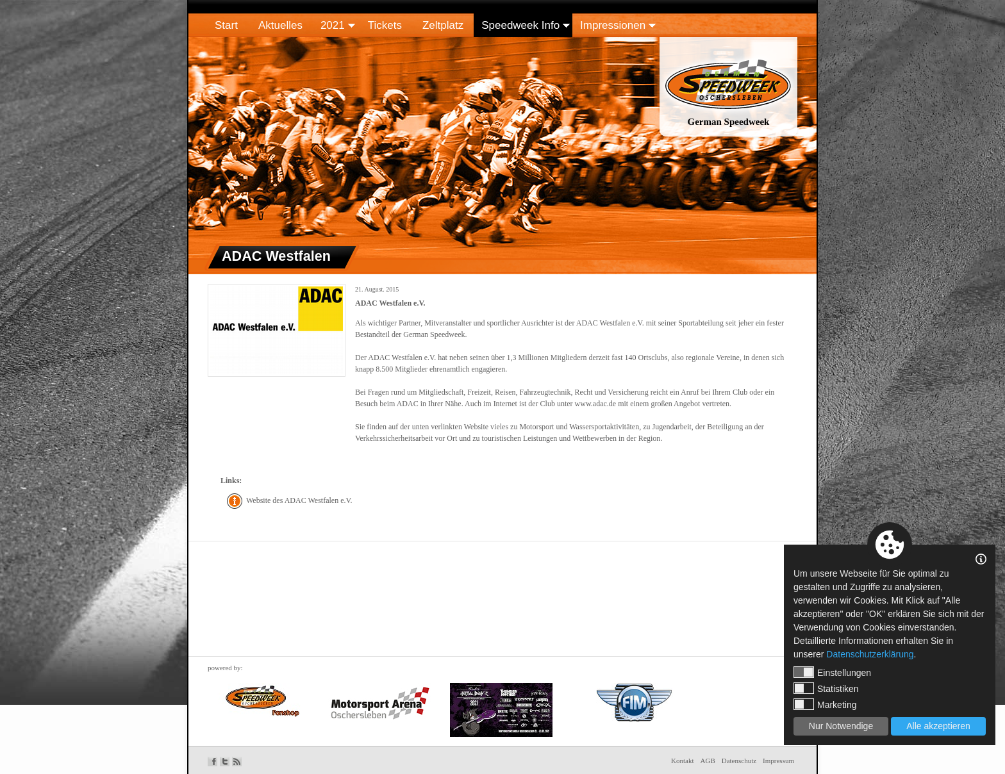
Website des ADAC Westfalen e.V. (299, 500)
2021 (332, 25)
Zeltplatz (442, 25)
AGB (708, 760)
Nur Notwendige (841, 726)
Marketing (824, 704)
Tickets (385, 25)
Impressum (778, 760)
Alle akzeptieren (938, 726)
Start (226, 25)
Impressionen (612, 25)
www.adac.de (596, 403)
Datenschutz (739, 760)
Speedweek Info (520, 25)
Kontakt (682, 760)
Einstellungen (832, 672)
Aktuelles (280, 25)
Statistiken (826, 688)
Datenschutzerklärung (869, 654)
